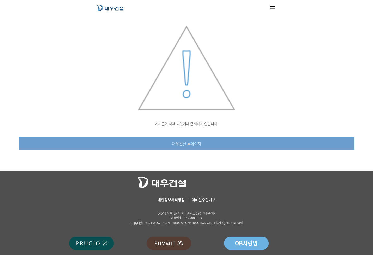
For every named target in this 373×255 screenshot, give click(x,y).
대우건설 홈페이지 (186, 144)
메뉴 (273, 8)
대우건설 (110, 8)
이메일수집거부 (203, 199)
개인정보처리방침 (171, 199)
